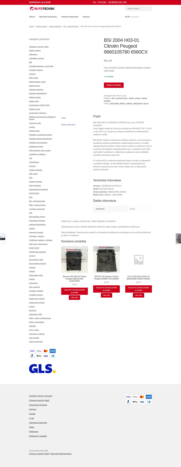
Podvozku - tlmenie (36, 236)
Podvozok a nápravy (37, 334)
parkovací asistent (36, 232)
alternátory (33, 54)
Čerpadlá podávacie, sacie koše (41, 66)
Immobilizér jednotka (37, 221)
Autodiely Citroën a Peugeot (40, 396)
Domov (31, 26)
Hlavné (32, 17)
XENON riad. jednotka (37, 252)
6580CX (123, 103)
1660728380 (114, 103)
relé (30, 158)
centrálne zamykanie (37, 209)
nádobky (32, 326)
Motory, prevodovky (36, 322)
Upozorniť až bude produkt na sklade (74, 291)
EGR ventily (33, 78)
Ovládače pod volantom (38, 143)
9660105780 (137, 103)
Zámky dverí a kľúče (37, 299)
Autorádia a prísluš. (36, 58)
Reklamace (33, 432)
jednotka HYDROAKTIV (38, 93)
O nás (31, 418)
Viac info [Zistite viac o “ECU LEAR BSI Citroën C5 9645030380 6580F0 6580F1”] (138, 295)
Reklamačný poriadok (38, 436)
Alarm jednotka (35, 186)
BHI (30, 62)
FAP (30, 213)
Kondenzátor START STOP (39, 105)
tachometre (33, 283)
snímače (32, 267)
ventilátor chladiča (36, 291)
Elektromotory (34, 86)
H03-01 (146, 103)
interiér (32, 306)
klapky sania (34, 101)
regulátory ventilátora (37, 154)
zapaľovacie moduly (37, 303)
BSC (31, 197)
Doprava (86, 17)
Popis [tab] (63, 118)
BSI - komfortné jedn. (71, 26)
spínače (32, 271)
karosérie (32, 310)
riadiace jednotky (55, 26)
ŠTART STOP (34, 248)
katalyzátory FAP (35, 314)
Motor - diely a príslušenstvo (40, 318)
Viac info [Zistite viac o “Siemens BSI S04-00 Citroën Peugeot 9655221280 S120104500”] (74, 297)
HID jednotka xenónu (37, 217)
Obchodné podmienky (48, 17)
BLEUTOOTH (34, 193)
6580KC (130, 103)
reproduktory (34, 162)
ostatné (32, 127)
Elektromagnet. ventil (37, 82)
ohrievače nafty (35, 123)
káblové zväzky (35, 97)
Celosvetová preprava (38, 405)
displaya (32, 74)
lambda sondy (34, 109)
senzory (32, 256)
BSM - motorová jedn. (37, 205)
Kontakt (32, 414)
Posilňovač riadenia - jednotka (40, 240)
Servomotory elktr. (36, 260)
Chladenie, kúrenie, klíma (38, 47)
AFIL (31, 178)
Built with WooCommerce (61, 454)
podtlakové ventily (36, 147)
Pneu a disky (34, 330)
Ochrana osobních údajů (39, 400)
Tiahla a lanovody (36, 342)
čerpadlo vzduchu (36, 70)
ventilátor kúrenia (36, 295)
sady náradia (34, 338)
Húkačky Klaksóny (36, 90)
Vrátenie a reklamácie (69, 17)
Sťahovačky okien (36, 275)
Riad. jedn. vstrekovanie (38, 244)
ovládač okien (34, 131)
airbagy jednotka (35, 182)
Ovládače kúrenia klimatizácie (40, 139)
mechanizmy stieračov (37, 113)
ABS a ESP (33, 174)
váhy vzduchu (34, 287)
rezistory (32, 166)
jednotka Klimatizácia (37, 225)
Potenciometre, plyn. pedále (40, 150)
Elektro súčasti (41, 26)
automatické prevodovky (38, 189)
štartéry (32, 279)
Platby (31, 427)
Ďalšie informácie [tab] (68, 125)
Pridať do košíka (113, 85)
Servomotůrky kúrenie (37, 264)
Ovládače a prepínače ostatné (40, 135)
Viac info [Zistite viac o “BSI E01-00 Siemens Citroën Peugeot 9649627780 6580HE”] (106, 295)
